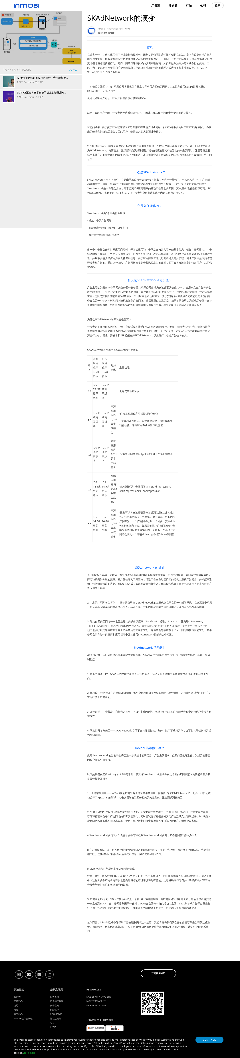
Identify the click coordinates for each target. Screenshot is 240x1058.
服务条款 (54, 996)
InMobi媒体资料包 (23, 1018)
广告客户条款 (56, 1001)
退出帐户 (54, 1009)
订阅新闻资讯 (158, 973)
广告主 (155, 5)
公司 (203, 5)
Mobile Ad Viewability (98, 996)
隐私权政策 (55, 1018)
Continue (209, 1039)
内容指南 (54, 1005)
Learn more (29, 1052)
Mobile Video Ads (96, 1005)
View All (73, 70)
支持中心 (18, 1001)
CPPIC (53, 1027)
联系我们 (18, 996)
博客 (16, 1009)
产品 (189, 5)
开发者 (173, 5)
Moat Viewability (96, 1001)
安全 (52, 1022)
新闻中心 (18, 1014)
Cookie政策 (56, 1014)
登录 (218, 5)
